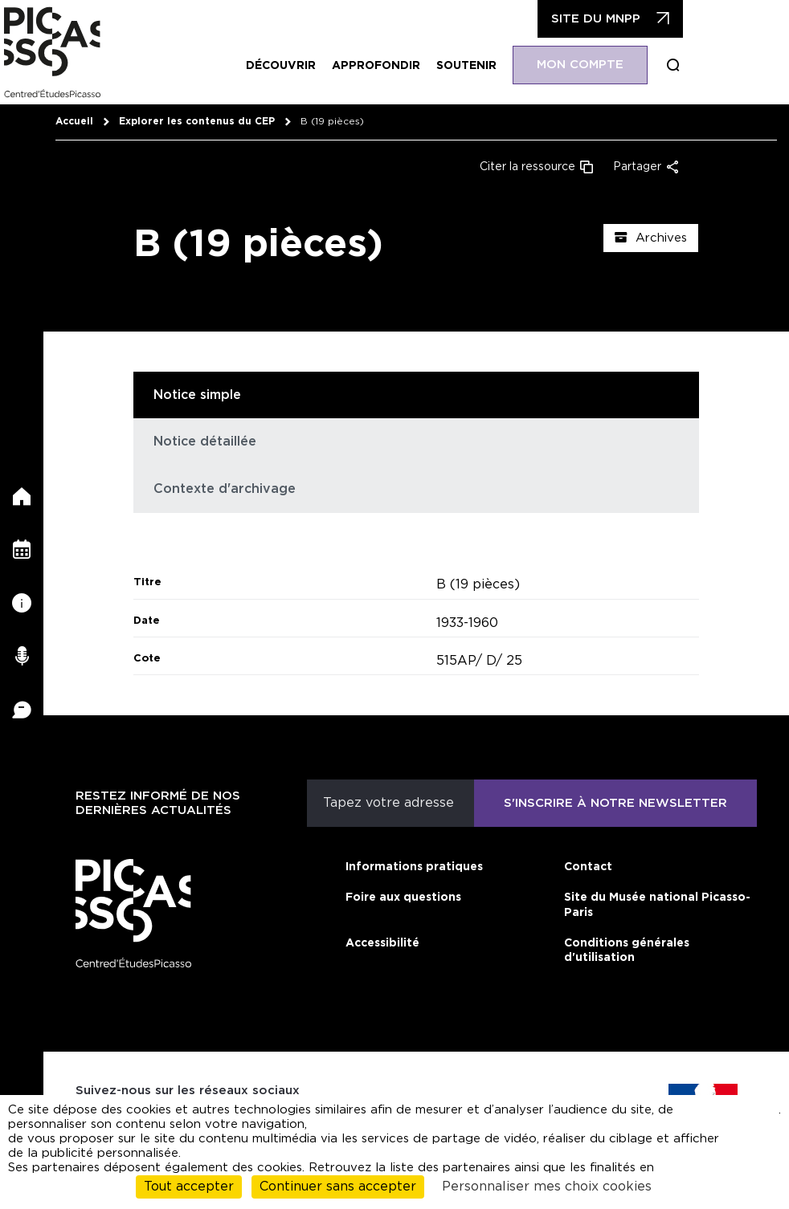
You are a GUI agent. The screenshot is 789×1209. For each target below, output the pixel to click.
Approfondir (376, 65)
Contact (588, 867)
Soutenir (466, 65)
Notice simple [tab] (197, 395)
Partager (637, 167)
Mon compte (580, 65)
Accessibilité (382, 943)
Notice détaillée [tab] (204, 441)
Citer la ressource (527, 167)
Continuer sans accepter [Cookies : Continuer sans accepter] (338, 1186)
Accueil (74, 121)
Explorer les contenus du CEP (197, 121)
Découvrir (281, 65)
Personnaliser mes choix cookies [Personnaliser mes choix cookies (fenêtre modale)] (547, 1186)
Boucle (673, 65)
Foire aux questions (403, 897)
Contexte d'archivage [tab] (224, 488)
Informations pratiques (414, 867)
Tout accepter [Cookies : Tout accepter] (189, 1186)
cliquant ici (754, 1117)
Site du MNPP (595, 19)
